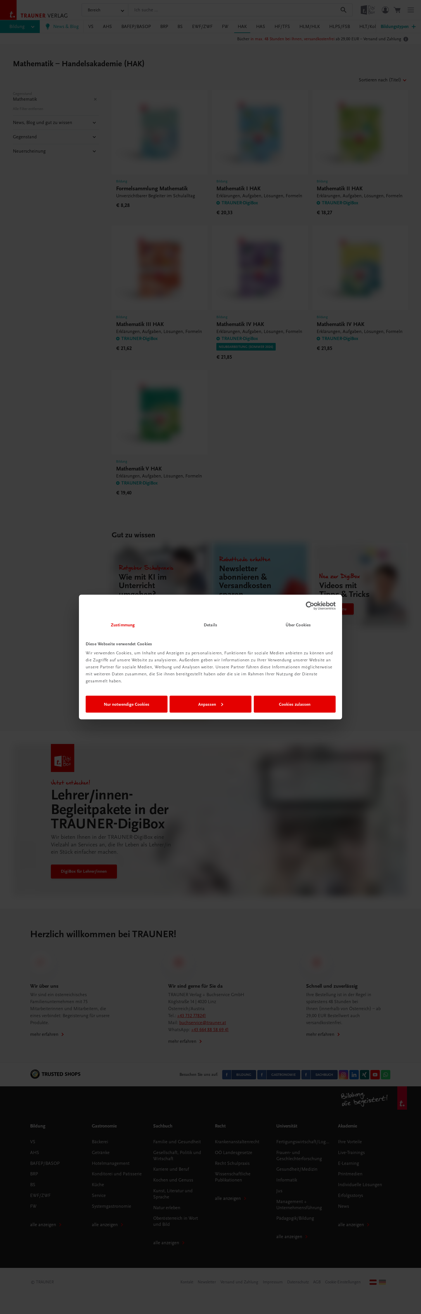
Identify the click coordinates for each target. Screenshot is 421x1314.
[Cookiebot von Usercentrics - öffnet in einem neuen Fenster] (310, 605)
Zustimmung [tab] (123, 625)
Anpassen (210, 704)
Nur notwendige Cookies (126, 704)
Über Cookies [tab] (298, 625)
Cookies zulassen (294, 704)
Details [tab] (210, 625)
